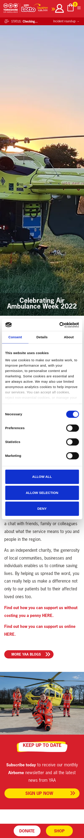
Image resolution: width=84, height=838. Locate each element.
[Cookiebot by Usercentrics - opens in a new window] (60, 325)
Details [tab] (42, 337)
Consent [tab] (15, 337)
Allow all (42, 477)
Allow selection (42, 493)
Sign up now (39, 793)
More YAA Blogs (26, 654)
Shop (59, 831)
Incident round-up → (66, 21)
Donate (27, 831)
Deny (42, 508)
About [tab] (69, 337)
